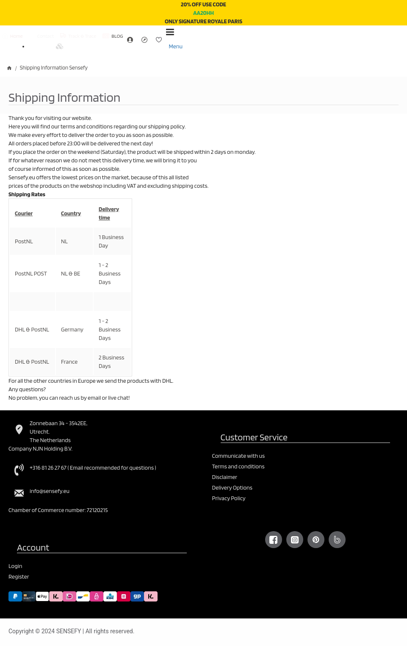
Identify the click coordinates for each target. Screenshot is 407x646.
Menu (176, 46)
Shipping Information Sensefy (54, 67)
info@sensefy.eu (49, 490)
